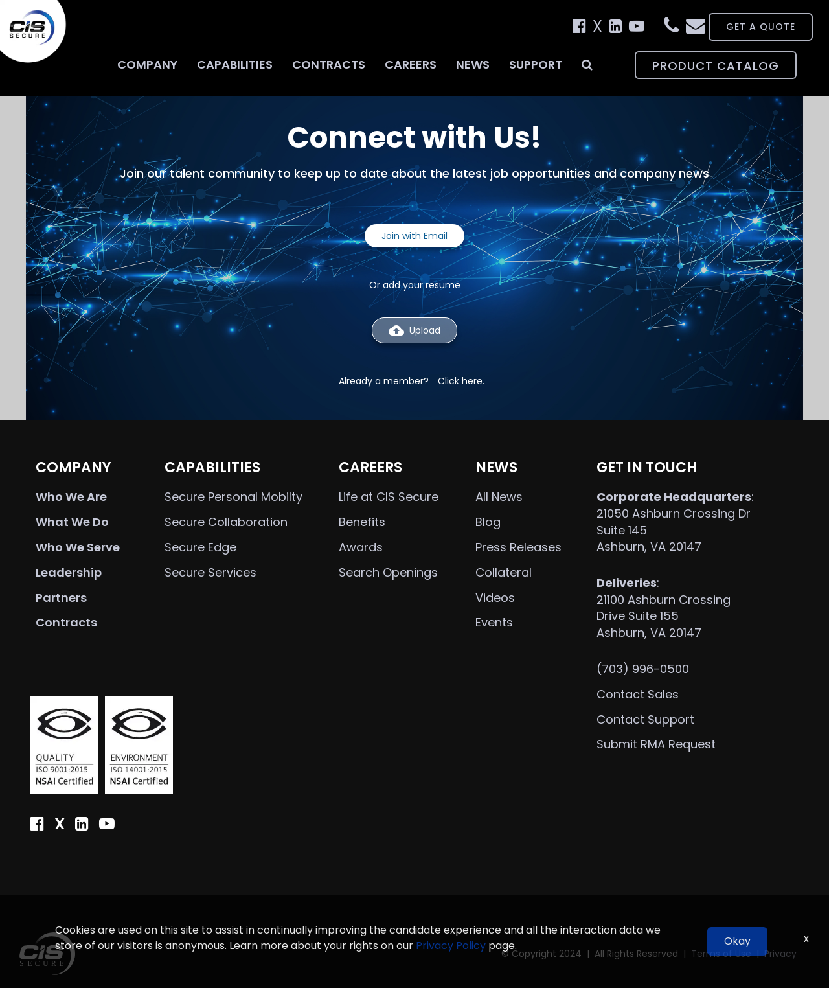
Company (147, 64)
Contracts (328, 64)
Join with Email (414, 235)
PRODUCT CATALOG (715, 66)
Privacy (780, 953)
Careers (411, 64)
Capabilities (235, 64)
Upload (414, 330)
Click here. (461, 380)
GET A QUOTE (744, 26)
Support (535, 64)
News (473, 64)
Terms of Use (721, 953)
